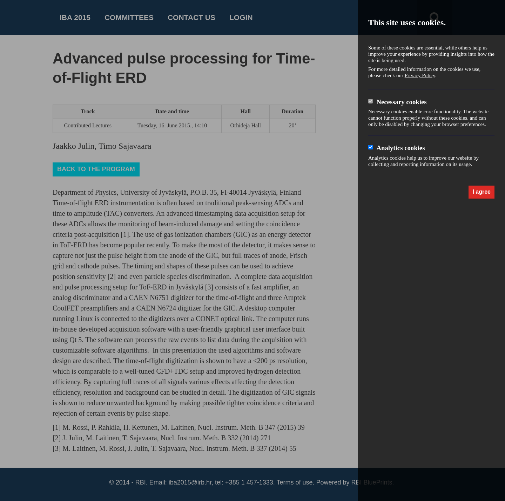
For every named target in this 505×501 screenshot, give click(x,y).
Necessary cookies (401, 102)
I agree (481, 192)
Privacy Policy (420, 75)
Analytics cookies (400, 148)
